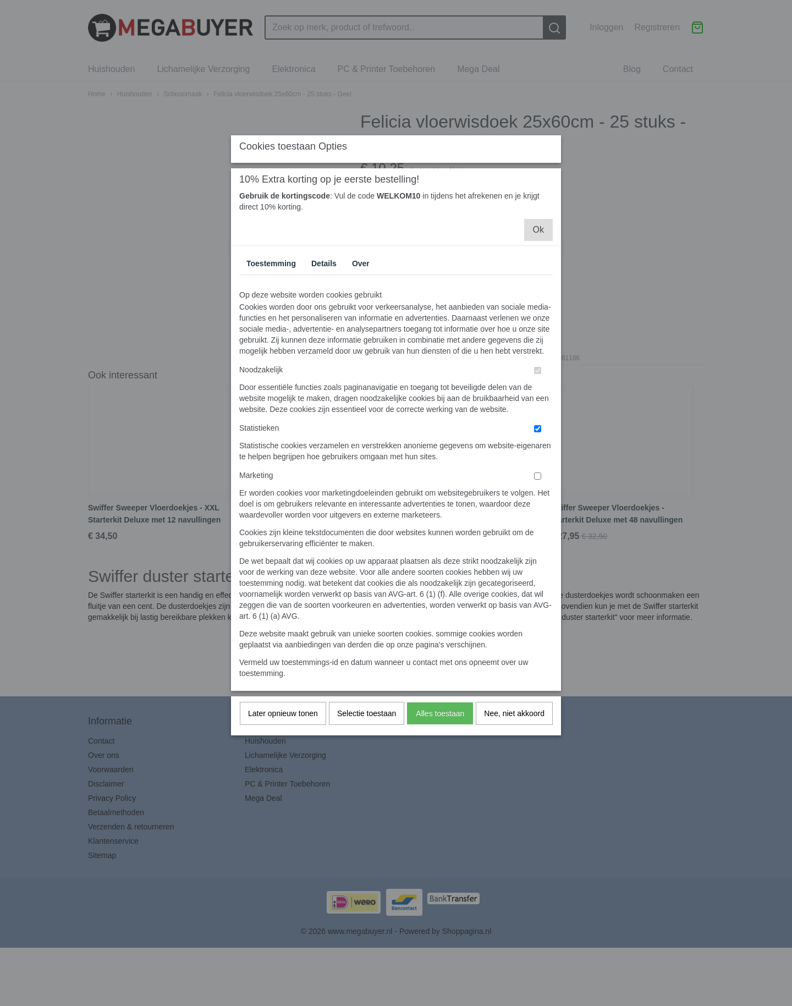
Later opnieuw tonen (283, 811)
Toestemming (271, 361)
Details (324, 361)
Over (361, 361)
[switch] (537, 468)
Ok (538, 327)
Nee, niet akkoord (514, 811)
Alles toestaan (440, 811)
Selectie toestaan (366, 811)
